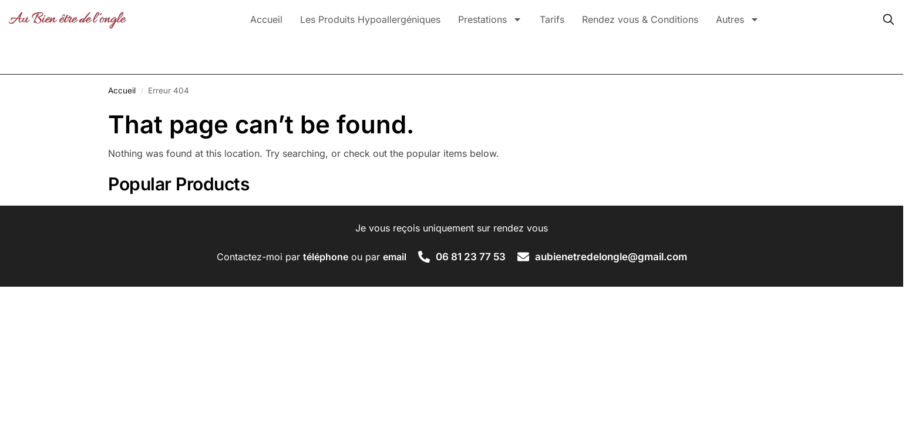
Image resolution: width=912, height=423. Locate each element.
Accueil (266, 19)
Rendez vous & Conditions (640, 19)
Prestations (490, 19)
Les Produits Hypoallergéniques (370, 19)
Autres (737, 19)
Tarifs (552, 19)
